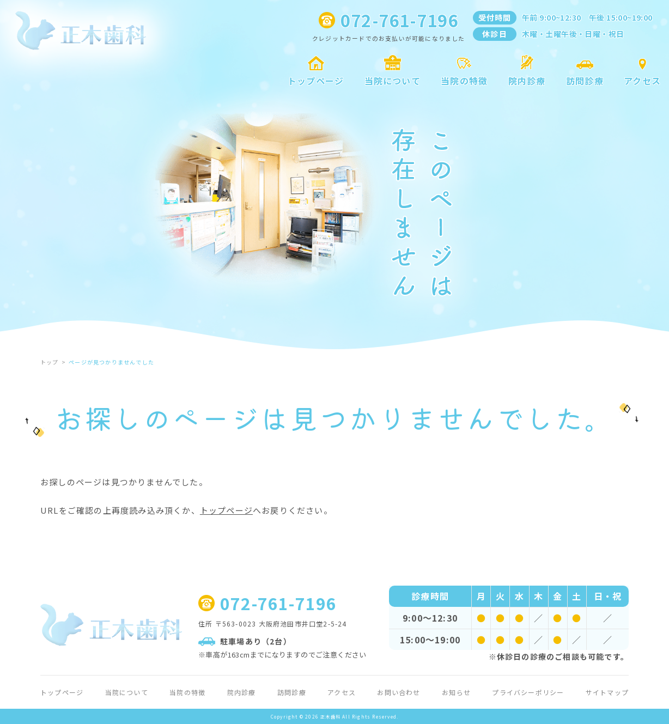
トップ (49, 362)
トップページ (226, 510)
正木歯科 (330, 716)
